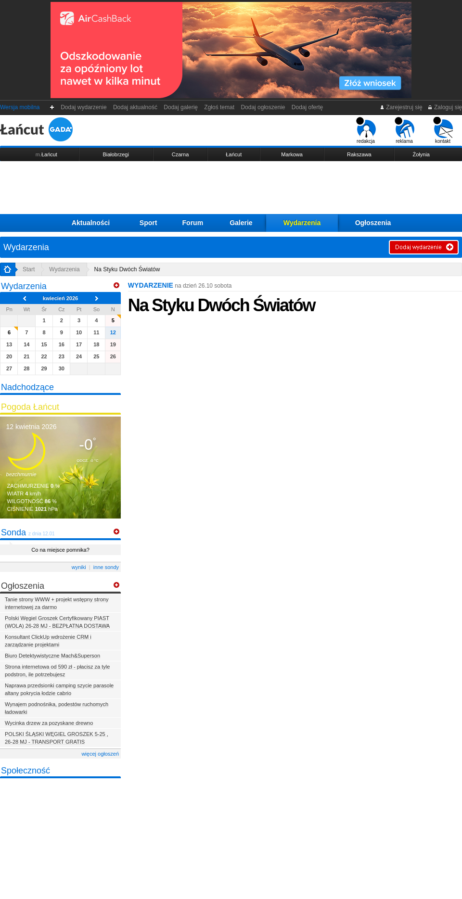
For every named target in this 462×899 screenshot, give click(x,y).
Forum (193, 223)
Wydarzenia (302, 223)
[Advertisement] (231, 187)
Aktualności (91, 223)
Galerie (241, 223)
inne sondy (106, 567)
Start (29, 269)
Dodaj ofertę (307, 107)
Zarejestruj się (401, 107)
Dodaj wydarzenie (84, 107)
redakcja (366, 130)
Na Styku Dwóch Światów (127, 269)
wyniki (79, 567)
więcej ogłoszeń (100, 754)
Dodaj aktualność (135, 107)
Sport (148, 223)
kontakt (443, 130)
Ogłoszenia (373, 223)
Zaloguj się (444, 107)
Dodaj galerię (181, 107)
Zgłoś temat (219, 107)
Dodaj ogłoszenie (263, 107)
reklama (404, 130)
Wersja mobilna (19, 107)
